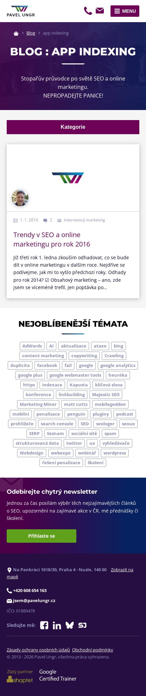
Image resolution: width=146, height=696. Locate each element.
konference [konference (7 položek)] (38, 394)
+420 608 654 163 (88, 12)
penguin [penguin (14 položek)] (76, 414)
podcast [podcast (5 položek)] (124, 414)
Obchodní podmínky (92, 650)
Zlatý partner (20, 675)
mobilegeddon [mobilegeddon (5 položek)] (110, 404)
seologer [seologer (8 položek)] (105, 424)
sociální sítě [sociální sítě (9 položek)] (84, 433)
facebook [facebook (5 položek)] (47, 365)
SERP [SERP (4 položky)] (34, 433)
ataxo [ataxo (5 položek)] (100, 346)
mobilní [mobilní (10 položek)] (20, 414)
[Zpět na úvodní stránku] (21, 11)
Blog (30, 33)
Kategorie (73, 127)
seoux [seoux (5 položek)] (128, 424)
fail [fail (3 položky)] (68, 365)
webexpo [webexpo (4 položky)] (61, 453)
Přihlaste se (41, 536)
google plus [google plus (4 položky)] (30, 375)
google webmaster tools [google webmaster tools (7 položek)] (75, 375)
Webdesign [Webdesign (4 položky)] (32, 453)
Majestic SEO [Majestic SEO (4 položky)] (106, 394)
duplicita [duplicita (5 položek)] (20, 365)
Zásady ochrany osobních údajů (38, 650)
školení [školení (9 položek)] (95, 463)
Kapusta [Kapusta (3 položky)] (79, 385)
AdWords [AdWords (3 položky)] (32, 346)
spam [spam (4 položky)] (110, 433)
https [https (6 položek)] (29, 385)
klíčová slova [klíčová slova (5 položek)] (109, 385)
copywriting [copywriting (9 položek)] (84, 356)
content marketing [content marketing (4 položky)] (43, 356)
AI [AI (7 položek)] (51, 346)
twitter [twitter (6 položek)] (74, 443)
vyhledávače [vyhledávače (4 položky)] (116, 443)
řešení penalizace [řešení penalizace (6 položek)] (61, 463)
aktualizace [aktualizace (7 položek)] (73, 346)
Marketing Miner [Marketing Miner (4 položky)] (38, 404)
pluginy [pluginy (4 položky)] (101, 414)
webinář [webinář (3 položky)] (87, 453)
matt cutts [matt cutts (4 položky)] (75, 404)
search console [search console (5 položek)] (57, 424)
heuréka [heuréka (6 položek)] (117, 375)
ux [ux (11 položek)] (92, 443)
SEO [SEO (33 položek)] (85, 424)
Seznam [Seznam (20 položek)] (55, 433)
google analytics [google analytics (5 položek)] (117, 365)
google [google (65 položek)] (86, 365)
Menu (129, 11)
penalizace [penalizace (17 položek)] (48, 414)
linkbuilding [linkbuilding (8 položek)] (72, 394)
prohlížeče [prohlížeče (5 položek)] (22, 424)
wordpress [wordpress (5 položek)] (114, 453)
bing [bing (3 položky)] (118, 346)
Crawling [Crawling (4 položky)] (114, 356)
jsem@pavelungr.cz (101, 12)
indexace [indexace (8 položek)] (52, 385)
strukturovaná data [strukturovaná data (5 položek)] (37, 443)
